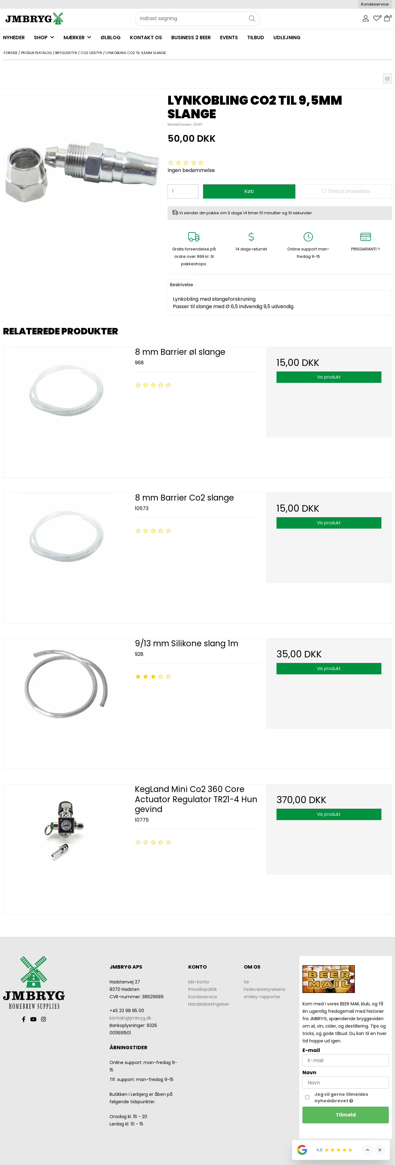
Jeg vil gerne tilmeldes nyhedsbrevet (351, 1097)
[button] (387, 78)
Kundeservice (375, 4)
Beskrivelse (181, 285)
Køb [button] (249, 191)
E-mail (311, 1050)
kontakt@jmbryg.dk (130, 1018)
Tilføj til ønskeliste (346, 191)
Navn (309, 1072)
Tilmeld (346, 1114)
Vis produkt (329, 377)
